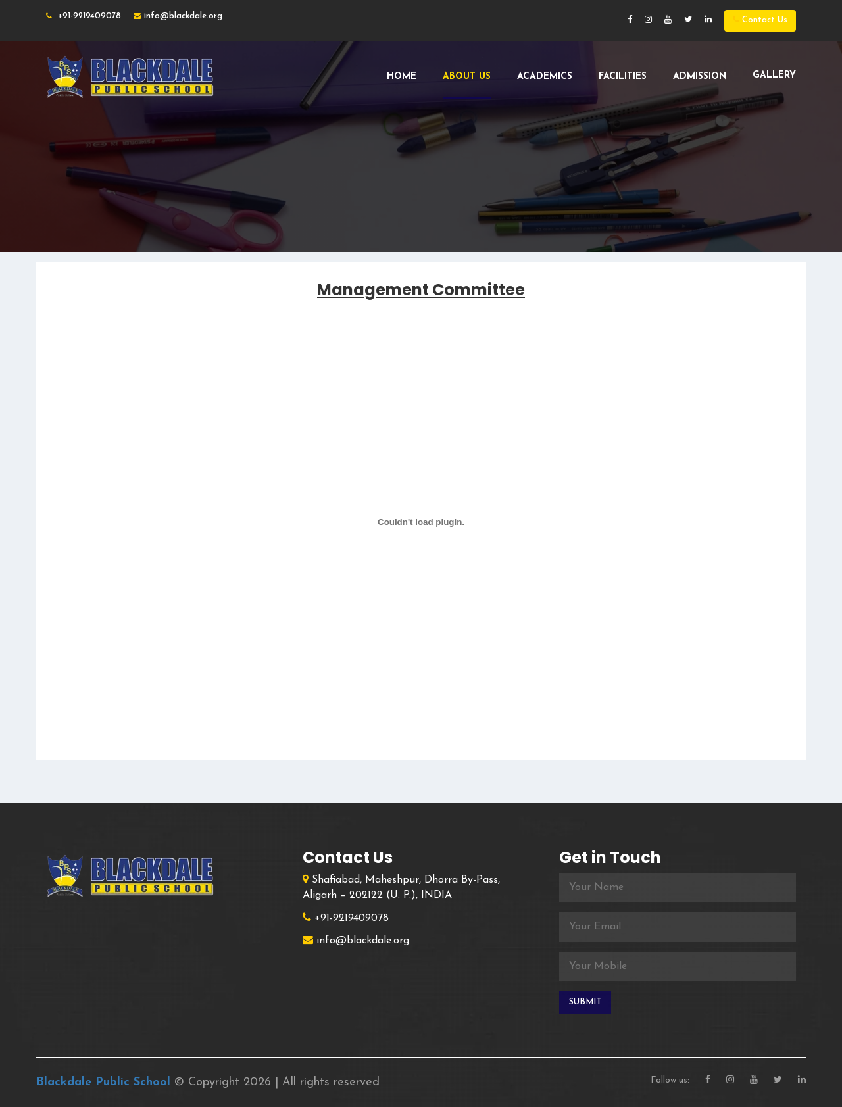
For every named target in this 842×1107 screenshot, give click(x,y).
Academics (544, 77)
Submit (585, 1002)
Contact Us (760, 19)
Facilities (623, 77)
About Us (467, 77)
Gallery (774, 75)
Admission (699, 77)
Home (401, 77)
